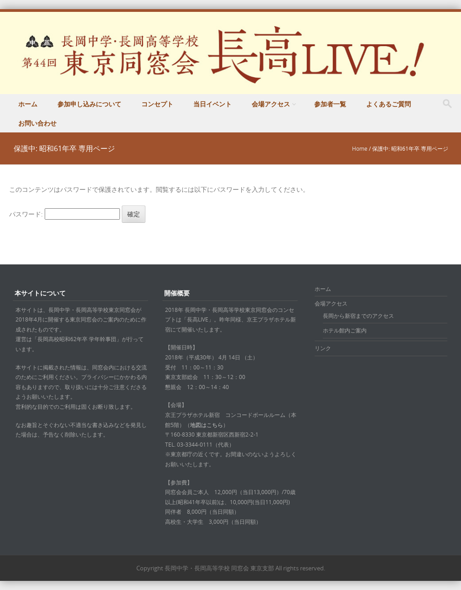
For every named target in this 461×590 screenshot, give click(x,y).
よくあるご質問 (388, 104)
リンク (323, 348)
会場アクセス (271, 104)
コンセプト (157, 104)
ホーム (27, 104)
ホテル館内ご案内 (345, 330)
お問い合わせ (37, 123)
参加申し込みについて (89, 104)
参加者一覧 (330, 104)
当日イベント (212, 104)
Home (360, 148)
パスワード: (64, 214)
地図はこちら (206, 424)
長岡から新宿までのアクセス (358, 315)
